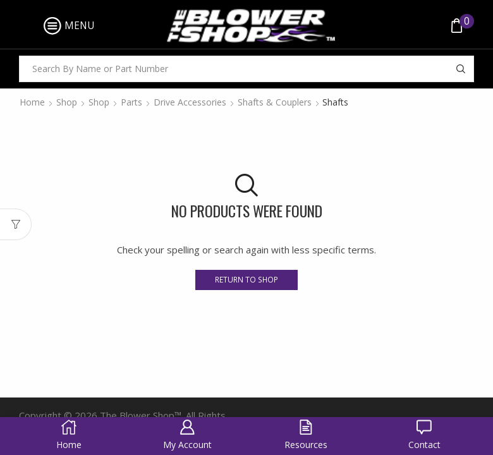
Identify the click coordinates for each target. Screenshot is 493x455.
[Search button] (460, 69)
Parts (131, 102)
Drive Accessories (190, 102)
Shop (66, 102)
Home (32, 102)
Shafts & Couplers (275, 102)
